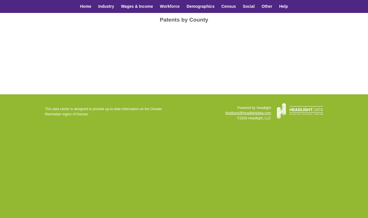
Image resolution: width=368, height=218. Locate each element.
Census (228, 6)
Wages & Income (137, 6)
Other (267, 6)
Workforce (170, 6)
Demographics (200, 6)
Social (249, 6)
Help (283, 6)
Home (85, 6)
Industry (106, 6)
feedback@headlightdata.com (248, 113)
